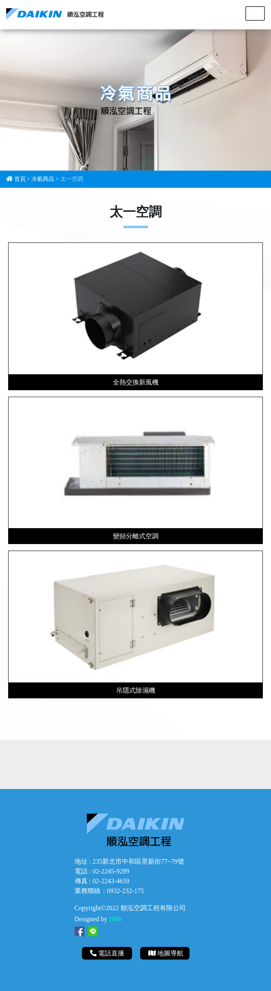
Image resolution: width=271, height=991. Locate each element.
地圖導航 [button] (165, 953)
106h (115, 918)
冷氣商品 (42, 179)
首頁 (20, 179)
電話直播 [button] (108, 953)
